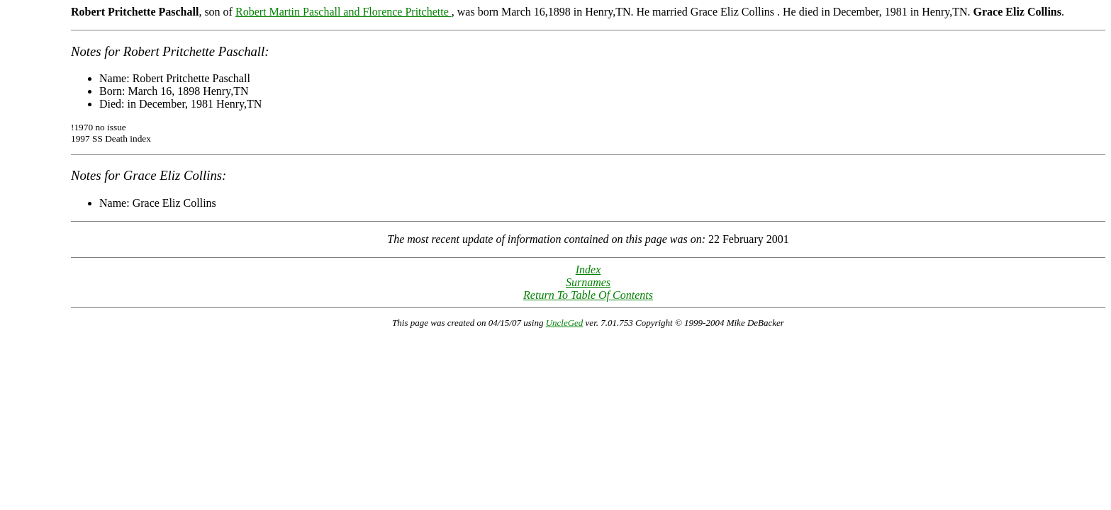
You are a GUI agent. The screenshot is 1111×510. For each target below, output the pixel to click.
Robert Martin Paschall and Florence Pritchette (343, 12)
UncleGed (565, 322)
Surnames (588, 282)
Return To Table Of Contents (588, 295)
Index (588, 270)
